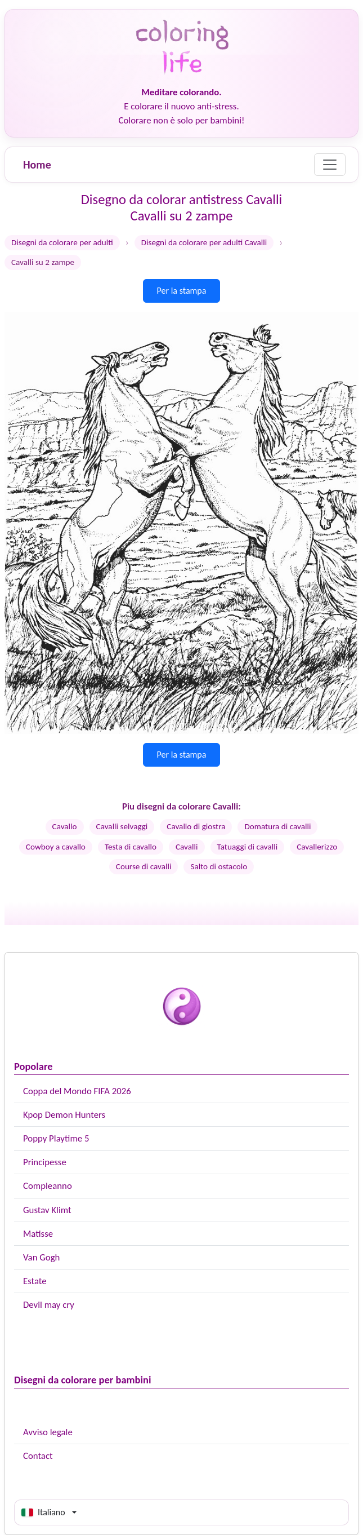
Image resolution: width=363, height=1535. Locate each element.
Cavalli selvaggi (122, 826)
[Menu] (330, 164)
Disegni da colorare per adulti (62, 242)
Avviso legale (48, 1432)
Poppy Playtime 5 (56, 1138)
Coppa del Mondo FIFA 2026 (77, 1091)
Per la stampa (182, 290)
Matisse (38, 1234)
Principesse (44, 1162)
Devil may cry (48, 1305)
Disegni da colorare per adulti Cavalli (204, 242)
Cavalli (187, 847)
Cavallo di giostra (196, 826)
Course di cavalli (144, 866)
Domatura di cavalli (277, 826)
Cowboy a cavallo (56, 847)
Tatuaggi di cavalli (247, 847)
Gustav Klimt (47, 1210)
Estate (35, 1281)
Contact (38, 1456)
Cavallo (64, 826)
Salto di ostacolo (218, 866)
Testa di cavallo (130, 847)
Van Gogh (41, 1257)
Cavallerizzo (317, 847)
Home (37, 164)
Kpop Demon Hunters (64, 1115)
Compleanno (47, 1186)
